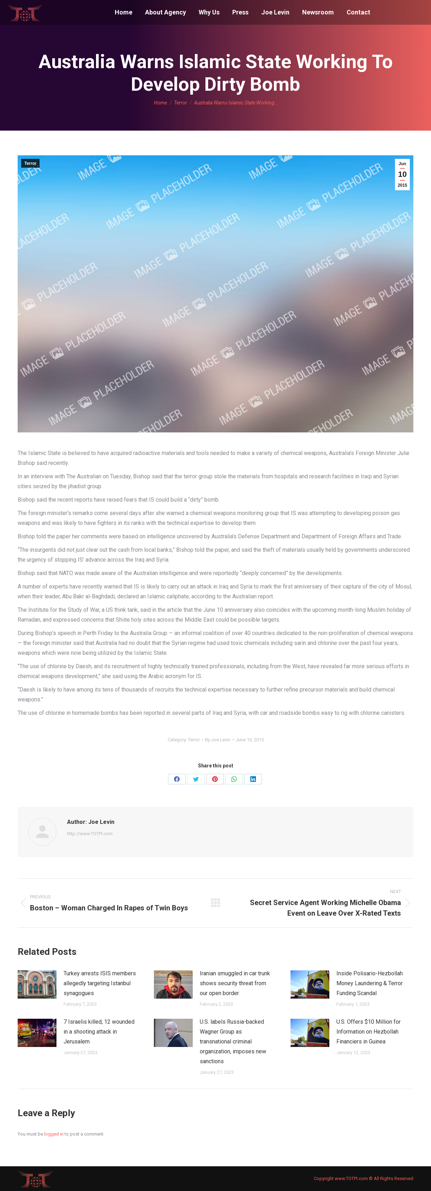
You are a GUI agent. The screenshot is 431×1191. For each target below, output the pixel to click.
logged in (54, 1134)
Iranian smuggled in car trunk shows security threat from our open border (235, 983)
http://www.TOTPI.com (90, 833)
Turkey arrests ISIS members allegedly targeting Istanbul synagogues (100, 983)
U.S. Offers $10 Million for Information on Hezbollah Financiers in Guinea (368, 1031)
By (218, 739)
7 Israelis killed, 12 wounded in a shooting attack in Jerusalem (99, 1031)
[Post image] (37, 984)
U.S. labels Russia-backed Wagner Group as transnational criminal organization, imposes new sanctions (233, 1041)
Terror (30, 163)
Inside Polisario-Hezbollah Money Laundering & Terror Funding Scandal (369, 983)
